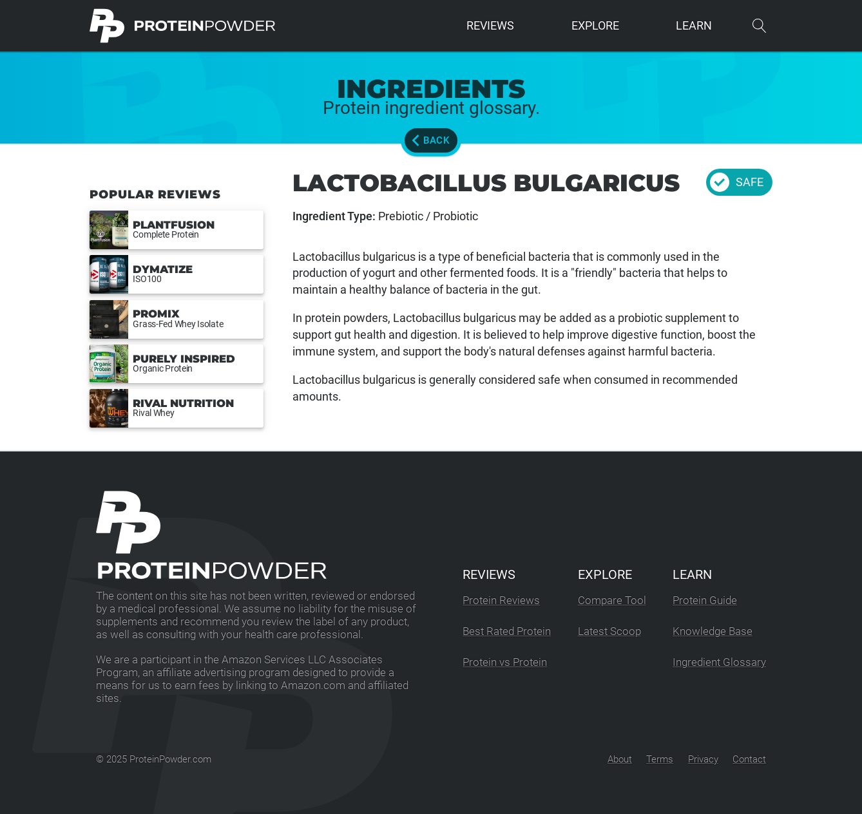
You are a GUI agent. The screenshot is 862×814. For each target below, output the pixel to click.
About (620, 759)
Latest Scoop (609, 631)
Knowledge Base (712, 631)
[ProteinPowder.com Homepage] (183, 26)
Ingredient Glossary (719, 662)
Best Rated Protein (507, 631)
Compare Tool (612, 600)
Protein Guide (705, 600)
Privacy (703, 759)
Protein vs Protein (505, 662)
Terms (659, 759)
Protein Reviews (501, 600)
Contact (749, 759)
